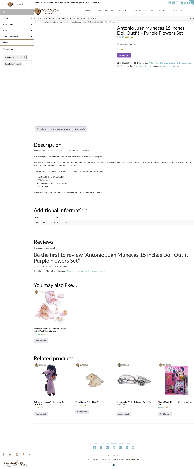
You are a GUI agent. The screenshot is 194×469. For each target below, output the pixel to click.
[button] (191, 2)
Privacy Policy (102, 444)
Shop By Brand (45, 22)
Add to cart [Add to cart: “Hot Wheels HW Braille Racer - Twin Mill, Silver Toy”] (123, 414)
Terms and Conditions (121, 444)
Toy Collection (123, 66)
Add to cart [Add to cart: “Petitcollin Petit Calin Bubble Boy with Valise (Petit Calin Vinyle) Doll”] (41, 340)
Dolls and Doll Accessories (180, 63)
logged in (49, 266)
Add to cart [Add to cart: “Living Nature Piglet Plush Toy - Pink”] (82, 411)
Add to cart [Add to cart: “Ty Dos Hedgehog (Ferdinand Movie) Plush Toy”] (41, 414)
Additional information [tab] (61, 129)
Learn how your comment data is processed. (86, 271)
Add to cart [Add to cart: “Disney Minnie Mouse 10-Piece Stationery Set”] (165, 414)
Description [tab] (42, 129)
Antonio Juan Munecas (60, 22)
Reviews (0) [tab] (80, 129)
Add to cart (124, 55)
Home (36, 22)
